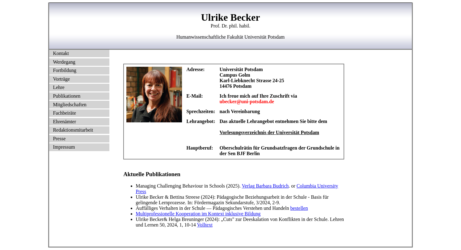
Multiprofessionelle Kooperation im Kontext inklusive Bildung (198, 213)
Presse (59, 138)
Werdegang (64, 62)
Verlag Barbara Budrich (265, 186)
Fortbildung (64, 70)
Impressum (64, 147)
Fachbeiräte (64, 113)
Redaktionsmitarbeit (73, 130)
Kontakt (61, 53)
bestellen (299, 208)
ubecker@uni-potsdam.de (247, 101)
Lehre (58, 87)
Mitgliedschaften (69, 104)
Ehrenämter (64, 121)
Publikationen (66, 96)
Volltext (205, 224)
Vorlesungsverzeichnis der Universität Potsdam (269, 132)
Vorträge (61, 79)
